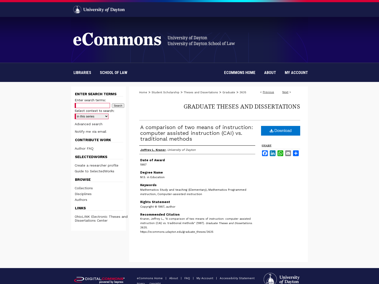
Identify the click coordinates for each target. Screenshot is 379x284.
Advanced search (88, 124)
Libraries (82, 72)
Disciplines (83, 194)
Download (281, 131)
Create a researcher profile (96, 165)
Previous (268, 92)
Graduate (228, 92)
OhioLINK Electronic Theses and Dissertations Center (101, 218)
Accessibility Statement (237, 278)
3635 (243, 92)
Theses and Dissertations (201, 92)
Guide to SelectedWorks (94, 171)
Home (143, 92)
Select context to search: (94, 111)
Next (285, 92)
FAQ (187, 278)
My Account (205, 278)
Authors (81, 200)
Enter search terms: (90, 100)
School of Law (113, 72)
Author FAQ (84, 148)
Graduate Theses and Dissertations (242, 106)
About (174, 278)
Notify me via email (90, 131)
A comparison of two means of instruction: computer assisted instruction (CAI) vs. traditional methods (196, 133)
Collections (84, 188)
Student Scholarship (165, 92)
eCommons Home (150, 278)
